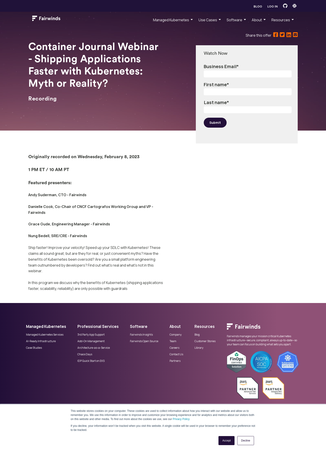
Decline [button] (245, 440)
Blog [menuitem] (197, 334)
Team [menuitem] (173, 341)
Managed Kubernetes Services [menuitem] (44, 334)
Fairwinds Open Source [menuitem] (144, 341)
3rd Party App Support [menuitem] (91, 334)
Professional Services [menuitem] (98, 326)
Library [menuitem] (198, 348)
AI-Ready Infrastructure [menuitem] (41, 341)
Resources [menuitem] (280, 19)
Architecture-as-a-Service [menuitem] (93, 348)
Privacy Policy (181, 419)
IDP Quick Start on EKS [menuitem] (91, 361)
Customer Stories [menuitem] (205, 341)
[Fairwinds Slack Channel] (294, 6)
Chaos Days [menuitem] (84, 354)
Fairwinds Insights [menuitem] (141, 334)
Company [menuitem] (176, 334)
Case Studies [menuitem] (34, 348)
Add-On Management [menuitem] (91, 341)
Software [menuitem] (234, 19)
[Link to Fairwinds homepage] (46, 19)
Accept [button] (226, 440)
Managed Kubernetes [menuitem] (171, 19)
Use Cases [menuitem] (208, 19)
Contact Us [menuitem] (176, 354)
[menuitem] (263, 328)
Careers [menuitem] (174, 348)
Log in (272, 6)
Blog (258, 6)
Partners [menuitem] (175, 361)
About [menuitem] (257, 19)
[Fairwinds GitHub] (285, 6)
